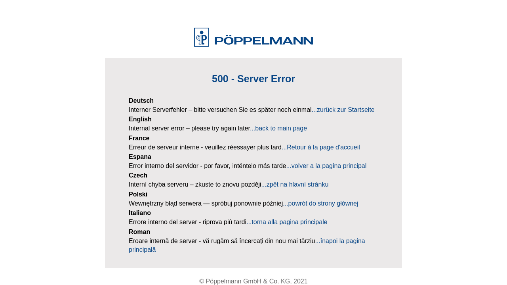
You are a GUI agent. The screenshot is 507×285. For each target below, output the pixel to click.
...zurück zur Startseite (343, 109)
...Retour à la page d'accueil (321, 147)
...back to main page (278, 128)
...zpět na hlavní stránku (294, 184)
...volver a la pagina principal (326, 165)
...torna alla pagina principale (287, 222)
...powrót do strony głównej (320, 203)
